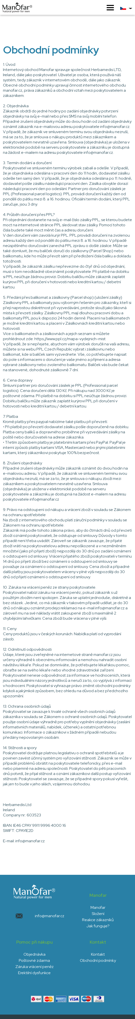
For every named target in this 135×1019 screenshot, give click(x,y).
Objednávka (34, 954)
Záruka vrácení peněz (34, 966)
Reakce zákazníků (98, 919)
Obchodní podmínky (98, 960)
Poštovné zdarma (34, 960)
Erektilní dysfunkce (34, 972)
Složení (98, 913)
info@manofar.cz (49, 915)
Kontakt (98, 954)
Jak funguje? (98, 926)
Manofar (97, 907)
